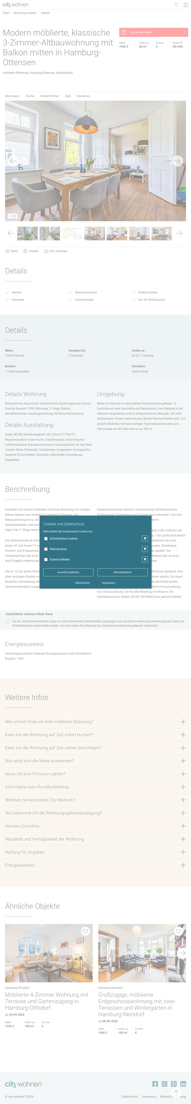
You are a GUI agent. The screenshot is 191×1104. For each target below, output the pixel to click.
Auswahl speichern (68, 572)
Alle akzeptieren (123, 572)
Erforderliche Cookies (64, 538)
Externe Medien (60, 559)
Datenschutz (82, 582)
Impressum (108, 582)
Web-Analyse (58, 549)
